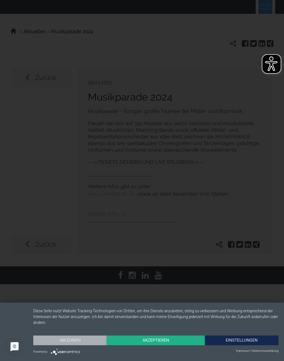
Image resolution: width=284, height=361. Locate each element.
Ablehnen (69, 340)
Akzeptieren (156, 340)
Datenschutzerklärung (265, 350)
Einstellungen (242, 340)
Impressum (243, 350)
